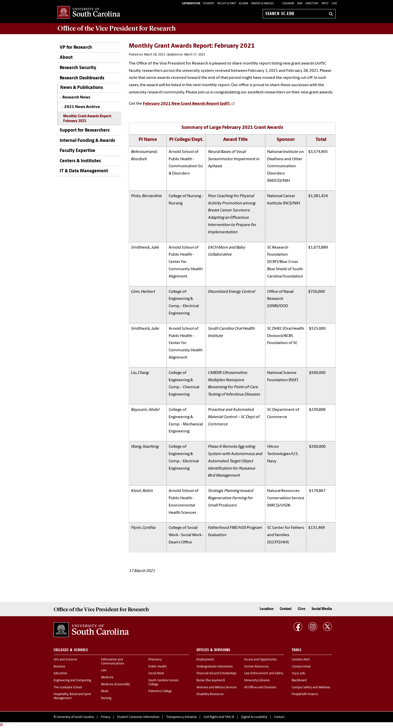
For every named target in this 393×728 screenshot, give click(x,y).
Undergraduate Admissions (215, 666)
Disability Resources (210, 694)
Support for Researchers (85, 130)
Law (104, 670)
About (66, 57)
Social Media (322, 609)
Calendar (288, 3)
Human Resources (256, 666)
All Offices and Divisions (260, 687)
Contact (285, 609)
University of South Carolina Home (88, 12)
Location (266, 609)
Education (60, 673)
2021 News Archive (82, 107)
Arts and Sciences (65, 659)
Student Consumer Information (138, 717)
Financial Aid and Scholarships (216, 673)
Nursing (106, 698)
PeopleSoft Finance (305, 694)
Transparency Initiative (181, 717)
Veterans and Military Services (217, 687)
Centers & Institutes (80, 161)
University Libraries (257, 680)
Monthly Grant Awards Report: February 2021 (87, 119)
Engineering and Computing (72, 680)
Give (334, 3)
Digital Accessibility (254, 717)
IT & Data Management (84, 171)
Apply (325, 3)
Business (59, 666)
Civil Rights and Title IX (219, 717)
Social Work (156, 673)
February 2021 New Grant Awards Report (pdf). (187, 104)
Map (300, 3)
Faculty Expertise (77, 150)
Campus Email (301, 666)
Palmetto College (160, 691)
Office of (116, 28)
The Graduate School (68, 687)
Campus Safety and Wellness (311, 687)
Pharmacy (155, 659)
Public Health (157, 666)
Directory (312, 3)
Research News (76, 97)
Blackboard (299, 680)
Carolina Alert (301, 659)
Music (105, 691)
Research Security (78, 68)
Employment (205, 659)
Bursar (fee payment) (211, 680)
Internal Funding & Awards (87, 140)
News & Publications (81, 88)
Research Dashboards (82, 78)
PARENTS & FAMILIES (262, 3)
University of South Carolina (75, 717)
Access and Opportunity (260, 659)
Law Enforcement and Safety (263, 673)
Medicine (107, 677)
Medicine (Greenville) (115, 684)
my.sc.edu (298, 673)
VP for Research (76, 47)
